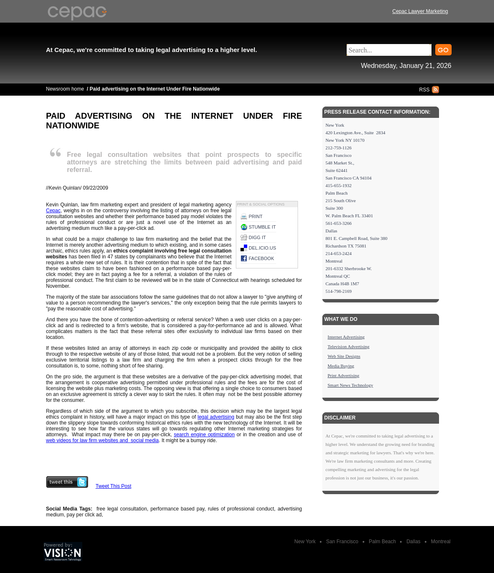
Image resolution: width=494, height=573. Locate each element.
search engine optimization (204, 435)
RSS (424, 90)
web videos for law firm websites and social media (102, 440)
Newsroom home (65, 89)
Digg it (257, 237)
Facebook (261, 258)
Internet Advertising (346, 336)
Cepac (53, 211)
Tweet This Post (113, 486)
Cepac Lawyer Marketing (420, 11)
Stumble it (262, 226)
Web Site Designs (344, 356)
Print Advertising (343, 375)
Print (256, 216)
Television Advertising (349, 346)
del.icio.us (262, 247)
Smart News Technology (350, 385)
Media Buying (341, 365)
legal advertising (216, 417)
